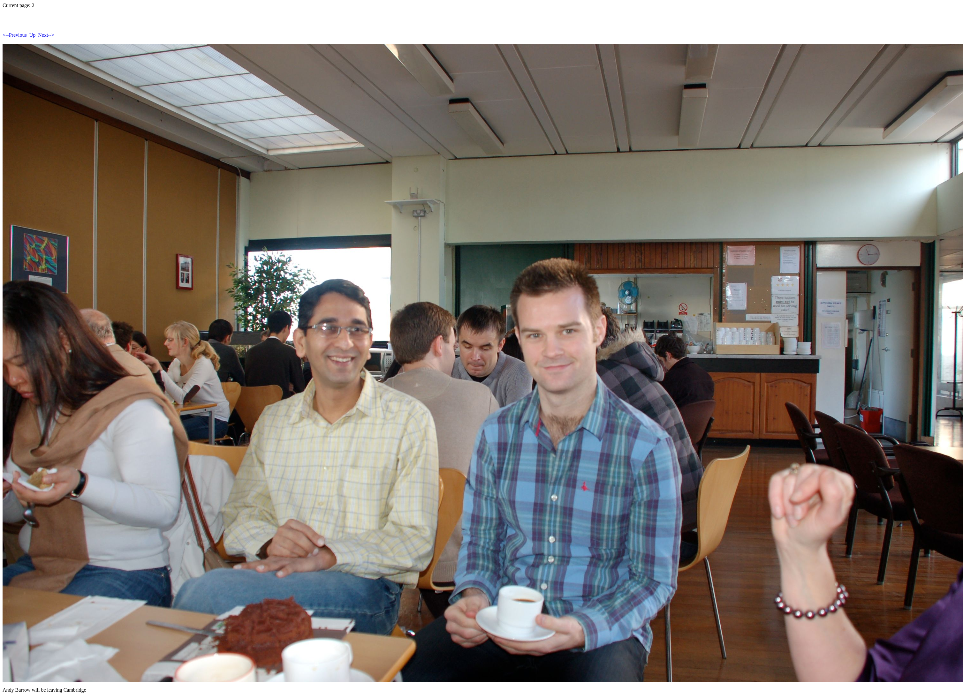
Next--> (46, 35)
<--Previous (15, 35)
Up (32, 35)
